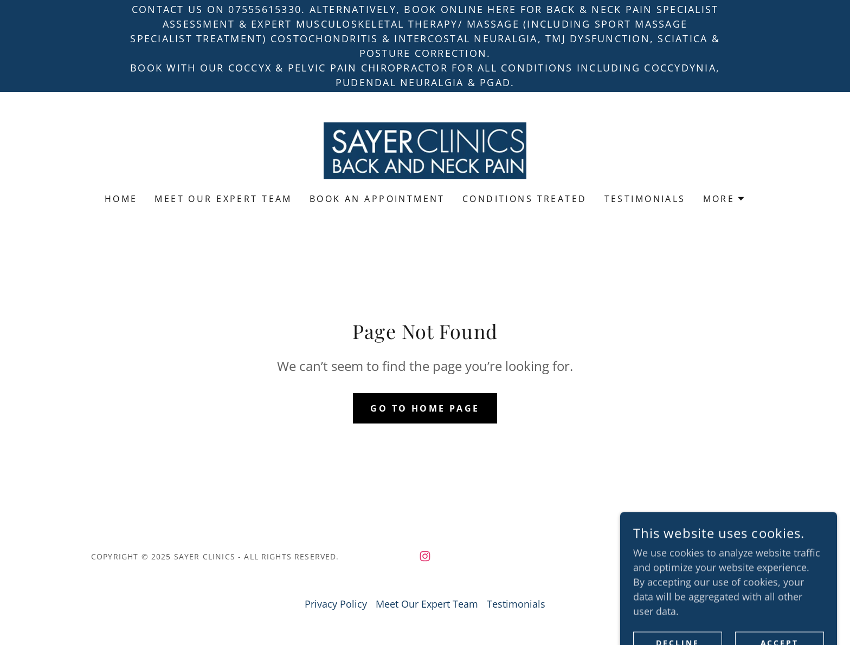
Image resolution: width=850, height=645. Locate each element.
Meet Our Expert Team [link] (223, 199)
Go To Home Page (424, 408)
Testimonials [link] (645, 199)
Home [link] (121, 199)
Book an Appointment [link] (377, 199)
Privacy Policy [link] (336, 603)
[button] (724, 198)
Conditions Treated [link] (524, 199)
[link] (425, 149)
